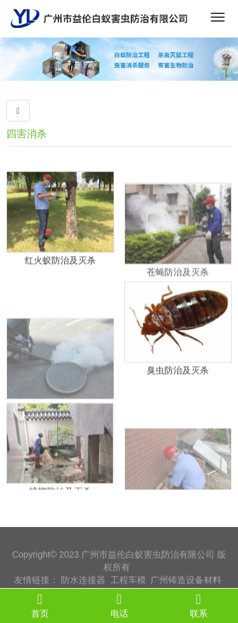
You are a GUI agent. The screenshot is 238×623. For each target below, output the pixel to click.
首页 (40, 605)
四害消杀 (26, 133)
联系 (198, 605)
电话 (119, 605)
